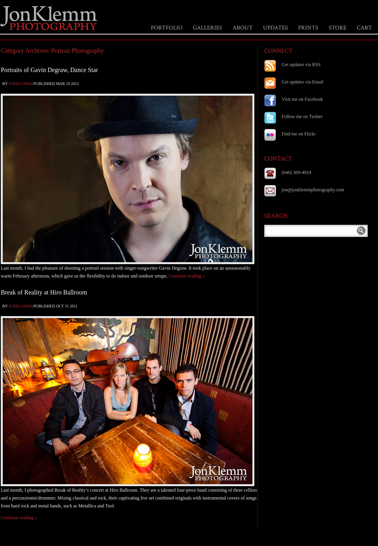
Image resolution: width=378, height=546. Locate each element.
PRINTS (308, 27)
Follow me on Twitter (302, 116)
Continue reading (187, 276)
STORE (337, 27)
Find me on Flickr (298, 134)
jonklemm (20, 83)
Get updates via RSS (301, 64)
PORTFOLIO (167, 27)
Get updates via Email (302, 82)
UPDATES (275, 27)
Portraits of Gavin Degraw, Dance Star (49, 70)
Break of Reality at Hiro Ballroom (44, 292)
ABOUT (243, 27)
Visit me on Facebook (302, 99)
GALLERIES (207, 27)
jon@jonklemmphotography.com (313, 189)
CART (364, 27)
